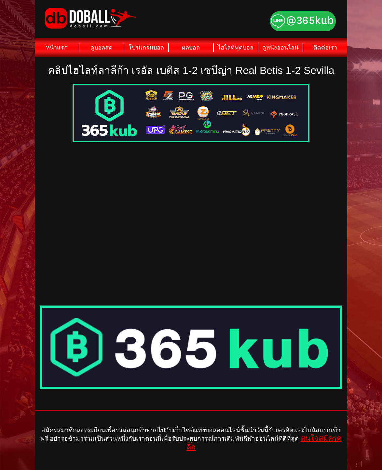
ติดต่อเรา (325, 47)
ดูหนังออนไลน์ (280, 47)
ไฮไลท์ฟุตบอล (235, 47)
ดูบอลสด (101, 47)
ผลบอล (191, 47)
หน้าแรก (57, 47)
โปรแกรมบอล (146, 47)
